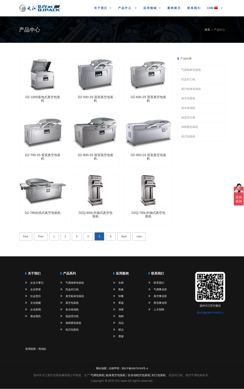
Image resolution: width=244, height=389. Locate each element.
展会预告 (33, 316)
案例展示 (174, 8)
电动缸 (42, 348)
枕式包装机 (188, 136)
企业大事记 (34, 282)
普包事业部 (158, 302)
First (25, 236)
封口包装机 (159, 375)
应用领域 (150, 8)
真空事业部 (158, 296)
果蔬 (118, 302)
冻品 (118, 323)
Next (124, 236)
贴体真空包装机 (116, 375)
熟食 (118, 289)
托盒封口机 (188, 79)
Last (139, 236)
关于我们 (101, 8)
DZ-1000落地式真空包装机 (42, 99)
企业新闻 (33, 309)
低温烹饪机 (188, 117)
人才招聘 (156, 309)
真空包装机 (188, 98)
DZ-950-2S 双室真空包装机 (148, 156)
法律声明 (114, 368)
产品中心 (125, 8)
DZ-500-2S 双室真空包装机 (95, 99)
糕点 (118, 329)
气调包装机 (97, 375)
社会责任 (33, 296)
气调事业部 (158, 289)
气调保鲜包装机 (191, 70)
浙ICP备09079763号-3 (210, 312)
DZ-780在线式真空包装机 (43, 213)
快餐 (118, 296)
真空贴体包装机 (191, 89)
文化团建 (33, 302)
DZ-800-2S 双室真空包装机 (95, 156)
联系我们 (194, 8)
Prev (41, 236)
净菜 (118, 309)
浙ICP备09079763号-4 (135, 368)
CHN (213, 8)
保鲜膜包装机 (189, 127)
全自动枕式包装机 (139, 375)
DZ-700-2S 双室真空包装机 (42, 156)
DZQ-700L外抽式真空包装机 (148, 214)
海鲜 (118, 316)
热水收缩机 (188, 108)
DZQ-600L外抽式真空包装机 (95, 214)
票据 (118, 336)
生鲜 (118, 282)
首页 (207, 30)
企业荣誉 (33, 289)
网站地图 (101, 368)
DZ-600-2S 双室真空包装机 (148, 99)
